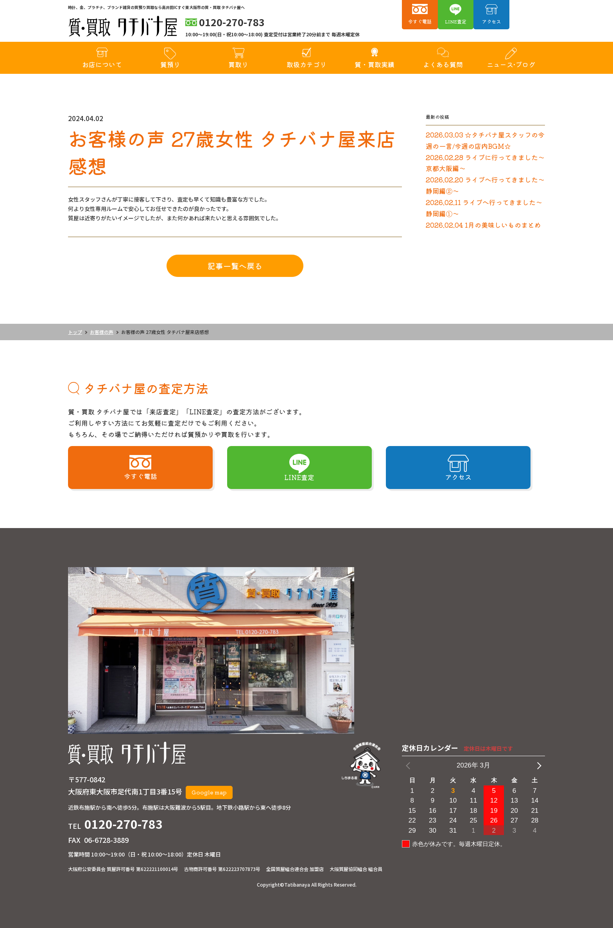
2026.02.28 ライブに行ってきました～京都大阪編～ (485, 162)
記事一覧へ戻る (235, 265)
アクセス (491, 21)
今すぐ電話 (420, 21)
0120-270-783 (123, 823)
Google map (209, 792)
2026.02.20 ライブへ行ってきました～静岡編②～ (485, 185)
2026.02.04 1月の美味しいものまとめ (483, 225)
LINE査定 (455, 21)
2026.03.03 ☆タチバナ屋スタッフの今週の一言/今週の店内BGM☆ (485, 140)
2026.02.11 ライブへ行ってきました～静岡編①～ (484, 207)
